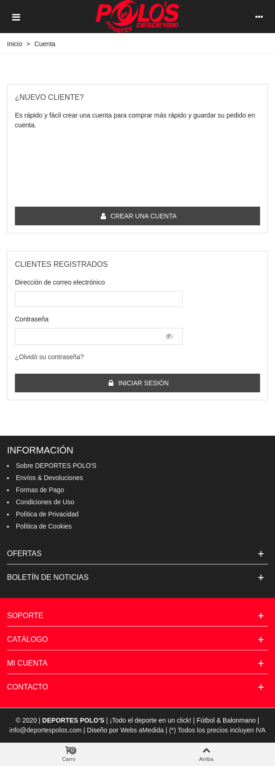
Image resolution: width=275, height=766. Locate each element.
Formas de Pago (40, 490)
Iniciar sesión (138, 383)
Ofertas (24, 553)
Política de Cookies (44, 526)
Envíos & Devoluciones (49, 477)
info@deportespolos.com (45, 730)
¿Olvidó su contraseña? (49, 357)
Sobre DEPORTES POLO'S (56, 465)
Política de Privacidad (47, 514)
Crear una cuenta (138, 216)
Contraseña (31, 319)
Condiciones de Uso (45, 502)
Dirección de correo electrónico (60, 282)
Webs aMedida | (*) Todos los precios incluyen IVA (193, 730)
